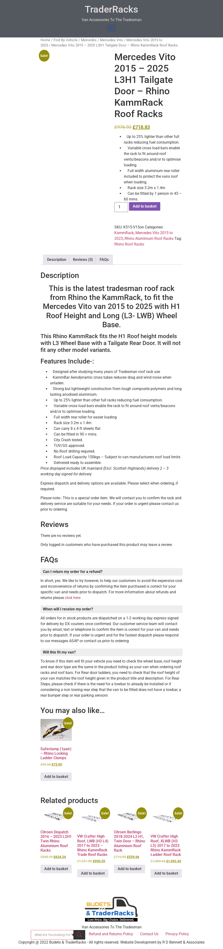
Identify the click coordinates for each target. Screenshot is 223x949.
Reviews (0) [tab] (83, 259)
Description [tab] (56, 259)
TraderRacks (111, 9)
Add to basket (144, 206)
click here (72, 597)
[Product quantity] (121, 207)
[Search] (79, 935)
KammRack (124, 233)
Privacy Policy (177, 934)
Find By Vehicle (66, 40)
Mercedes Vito (111, 40)
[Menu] (111, 28)
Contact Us (149, 934)
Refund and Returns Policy (111, 934)
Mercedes (89, 40)
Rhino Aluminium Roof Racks (149, 238)
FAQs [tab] (104, 259)
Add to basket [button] (56, 776)
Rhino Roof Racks (129, 244)
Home (45, 40)
